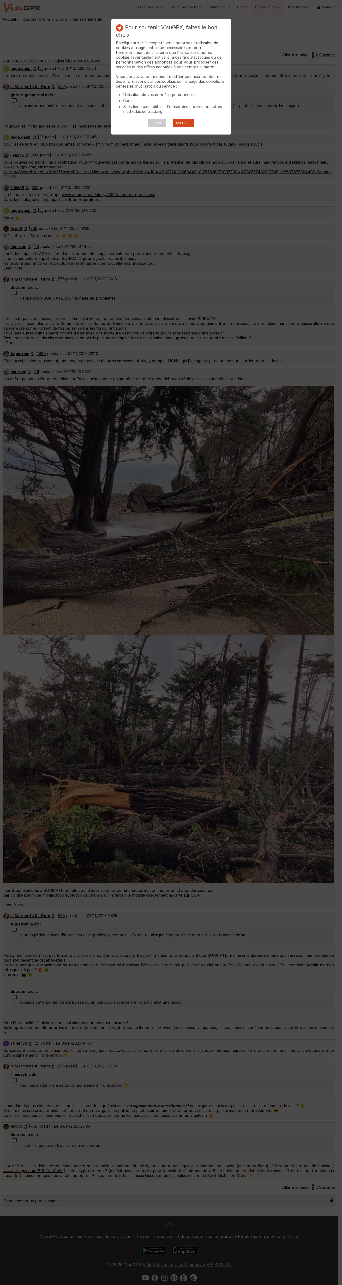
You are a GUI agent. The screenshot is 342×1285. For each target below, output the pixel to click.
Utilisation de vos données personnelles (159, 94)
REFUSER (157, 123)
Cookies (130, 100)
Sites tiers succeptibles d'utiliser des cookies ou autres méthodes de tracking (172, 109)
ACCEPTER (184, 123)
